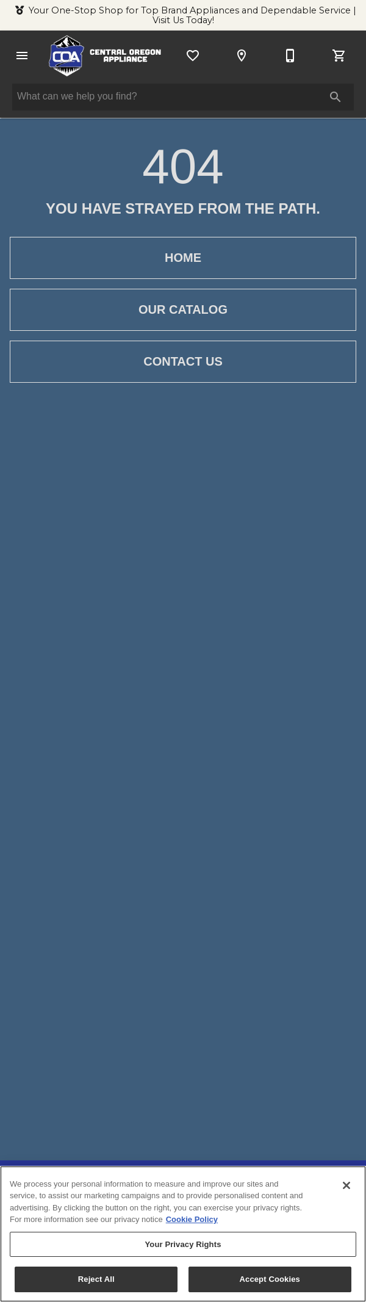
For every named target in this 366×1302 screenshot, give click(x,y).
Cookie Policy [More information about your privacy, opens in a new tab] (192, 1219)
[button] (22, 55)
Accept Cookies (270, 1279)
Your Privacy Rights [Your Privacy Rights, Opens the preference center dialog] (183, 1244)
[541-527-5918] (290, 55)
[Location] (241, 55)
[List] (192, 55)
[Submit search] (335, 97)
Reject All (96, 1279)
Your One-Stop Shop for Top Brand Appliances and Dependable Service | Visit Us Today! (192, 15)
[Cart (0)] (339, 55)
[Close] (346, 1185)
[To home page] (104, 56)
